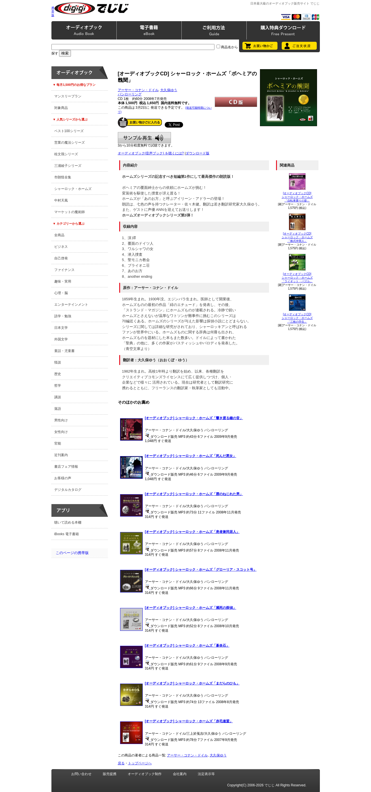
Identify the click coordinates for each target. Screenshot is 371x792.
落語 (57, 409)
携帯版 (52, 11)
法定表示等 (206, 774)
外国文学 (61, 339)
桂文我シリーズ (66, 154)
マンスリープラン (67, 96)
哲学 (57, 386)
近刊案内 (61, 455)
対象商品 (61, 108)
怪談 (57, 362)
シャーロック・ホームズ (73, 189)
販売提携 (109, 774)
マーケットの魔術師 (69, 212)
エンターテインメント (71, 305)
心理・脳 (61, 293)
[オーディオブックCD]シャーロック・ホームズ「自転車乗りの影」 (297, 197)
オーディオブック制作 (145, 774)
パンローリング (130, 94)
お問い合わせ (81, 774)
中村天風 (61, 200)
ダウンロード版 (197, 153)
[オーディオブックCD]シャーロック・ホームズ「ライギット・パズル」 (297, 277)
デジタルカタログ (67, 490)
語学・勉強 (62, 316)
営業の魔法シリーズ (69, 143)
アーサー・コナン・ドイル (138, 90)
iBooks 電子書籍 (66, 534)
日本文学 (61, 328)
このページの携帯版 (72, 553)
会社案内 (179, 774)
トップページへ (140, 763)
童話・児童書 (64, 351)
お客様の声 (62, 478)
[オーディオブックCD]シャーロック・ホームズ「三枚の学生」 (297, 318)
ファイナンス (64, 270)
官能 (57, 443)
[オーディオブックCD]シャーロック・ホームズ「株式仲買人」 (297, 237)
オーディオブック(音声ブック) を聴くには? (151, 153)
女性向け (61, 432)
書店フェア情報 (66, 467)
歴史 (57, 374)
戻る (121, 763)
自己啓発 (61, 258)
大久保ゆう (168, 90)
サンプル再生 (144, 137)
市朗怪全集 (62, 177)
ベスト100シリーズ (69, 131)
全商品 (59, 235)
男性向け (61, 420)
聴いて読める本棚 (67, 522)
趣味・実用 (62, 281)
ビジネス (61, 247)
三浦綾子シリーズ (67, 166)
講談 (57, 397)
